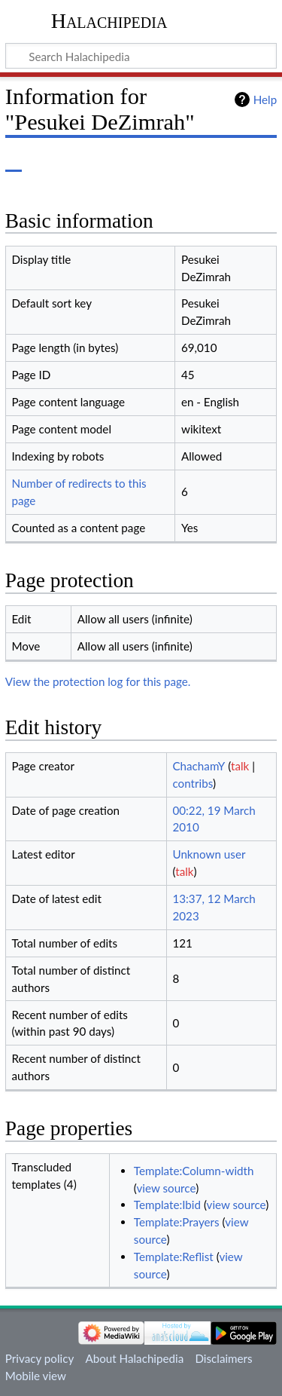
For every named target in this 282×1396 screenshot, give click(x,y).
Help (265, 99)
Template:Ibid (167, 1204)
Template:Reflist (174, 1256)
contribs (192, 783)
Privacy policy (39, 1358)
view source (166, 1188)
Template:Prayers (177, 1222)
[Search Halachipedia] (141, 56)
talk (240, 766)
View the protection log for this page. (98, 681)
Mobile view (35, 1375)
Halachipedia (109, 20)
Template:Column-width (194, 1170)
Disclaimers (223, 1358)
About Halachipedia (134, 1358)
